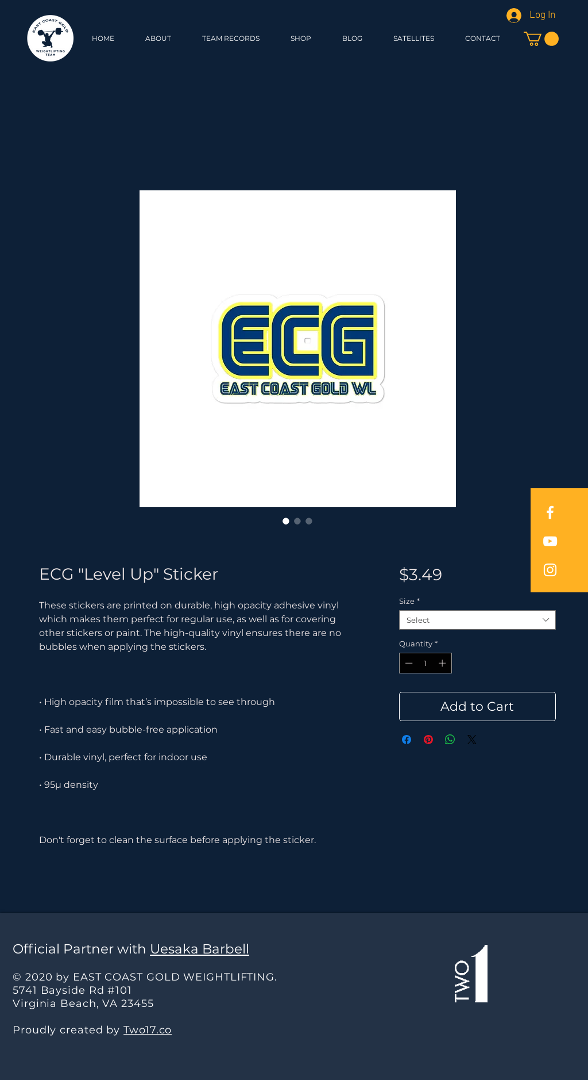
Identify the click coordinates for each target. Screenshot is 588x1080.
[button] (301, 38)
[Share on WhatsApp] (450, 739)
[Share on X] (472, 739)
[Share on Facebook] (406, 739)
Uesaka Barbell (199, 949)
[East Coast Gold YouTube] (550, 541)
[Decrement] (408, 663)
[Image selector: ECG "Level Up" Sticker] (286, 521)
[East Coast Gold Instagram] (550, 570)
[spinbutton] (425, 663)
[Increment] (443, 663)
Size (409, 601)
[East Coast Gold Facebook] (550, 512)
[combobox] (477, 620)
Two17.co (147, 1030)
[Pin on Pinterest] (428, 739)
